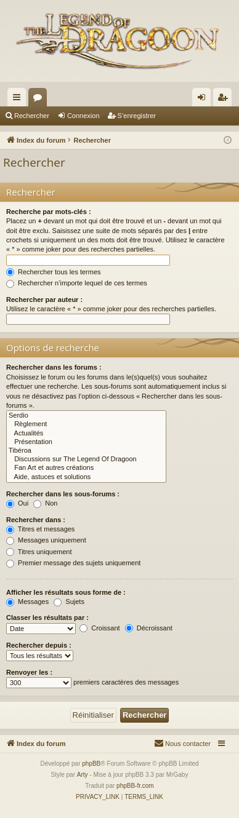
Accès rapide (19, 99)
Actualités (86, 433)
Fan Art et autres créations (86, 468)
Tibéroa (86, 451)
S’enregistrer (137, 115)
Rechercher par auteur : (44, 299)
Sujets (69, 601)
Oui (17, 503)
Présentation (86, 442)
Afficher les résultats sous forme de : (66, 592)
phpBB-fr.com (135, 785)
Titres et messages (40, 529)
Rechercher (31, 115)
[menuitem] (182, 743)
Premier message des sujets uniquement (73, 562)
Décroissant (148, 628)
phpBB (91, 763)
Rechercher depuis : (38, 645)
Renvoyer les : (29, 672)
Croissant (99, 628)
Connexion (83, 115)
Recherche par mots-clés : (48, 211)
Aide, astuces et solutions (86, 477)
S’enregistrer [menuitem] (225, 99)
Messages (27, 601)
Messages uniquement (46, 540)
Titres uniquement (39, 551)
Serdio (86, 415)
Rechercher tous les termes (53, 272)
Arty (82, 774)
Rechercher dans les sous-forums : (63, 494)
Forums (40, 99)
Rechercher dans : (35, 519)
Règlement (86, 424)
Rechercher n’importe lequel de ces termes (76, 283)
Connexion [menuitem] (204, 99)
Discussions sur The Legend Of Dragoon (86, 459)
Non (45, 503)
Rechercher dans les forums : (54, 367)
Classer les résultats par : (47, 617)
